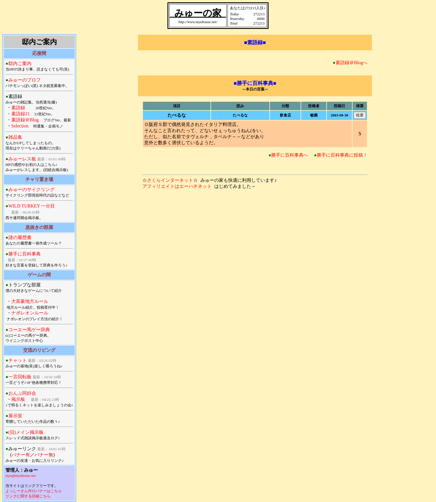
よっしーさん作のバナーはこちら (33, 491)
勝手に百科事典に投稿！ (342, 155)
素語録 (18, 107)
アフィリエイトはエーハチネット (177, 186)
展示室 (15, 415)
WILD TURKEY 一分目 (31, 205)
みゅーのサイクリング (31, 189)
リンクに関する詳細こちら (28, 496)
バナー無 (44, 454)
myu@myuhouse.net (20, 475)
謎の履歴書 (19, 237)
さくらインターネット (170, 180)
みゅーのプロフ (24, 79)
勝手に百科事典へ (289, 155)
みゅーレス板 (22, 158)
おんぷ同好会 (22, 393)
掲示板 (18, 399)
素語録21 (20, 113)
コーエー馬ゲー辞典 (29, 329)
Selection (20, 125)
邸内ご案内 (19, 63)
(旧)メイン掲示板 (26, 432)
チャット (17, 360)
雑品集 (15, 137)
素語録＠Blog (25, 119)
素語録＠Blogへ (352, 62)
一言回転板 (19, 376)
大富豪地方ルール (29, 301)
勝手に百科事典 (24, 253)
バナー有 (21, 454)
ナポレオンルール (29, 312)
